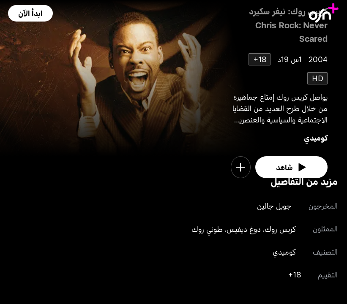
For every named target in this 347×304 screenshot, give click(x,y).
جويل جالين (274, 205)
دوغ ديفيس (244, 228)
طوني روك (207, 228)
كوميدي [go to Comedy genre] (316, 137)
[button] (30, 13)
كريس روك (280, 228)
